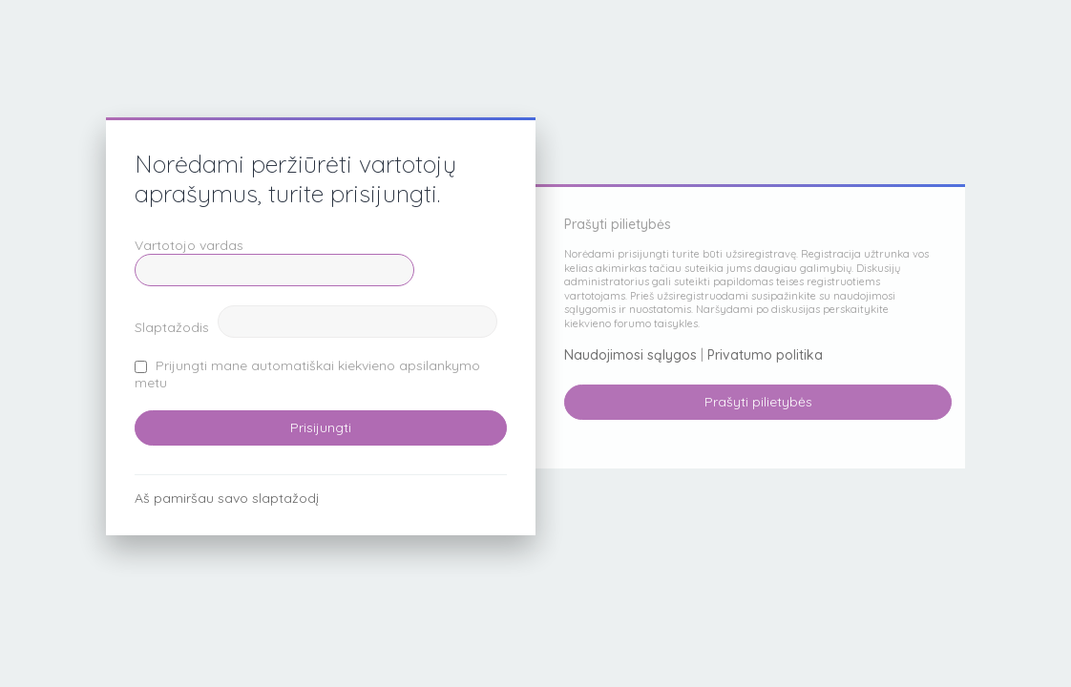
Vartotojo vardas (189, 245)
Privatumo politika (765, 355)
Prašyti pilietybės (758, 401)
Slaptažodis (172, 327)
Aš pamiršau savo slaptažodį (227, 498)
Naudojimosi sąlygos (630, 355)
